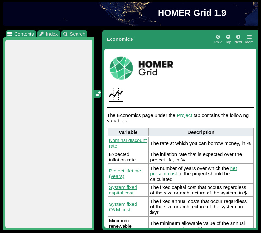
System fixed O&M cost (123, 206)
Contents (20, 34)
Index (48, 34)
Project (184, 115)
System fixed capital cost (123, 189)
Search (74, 34)
